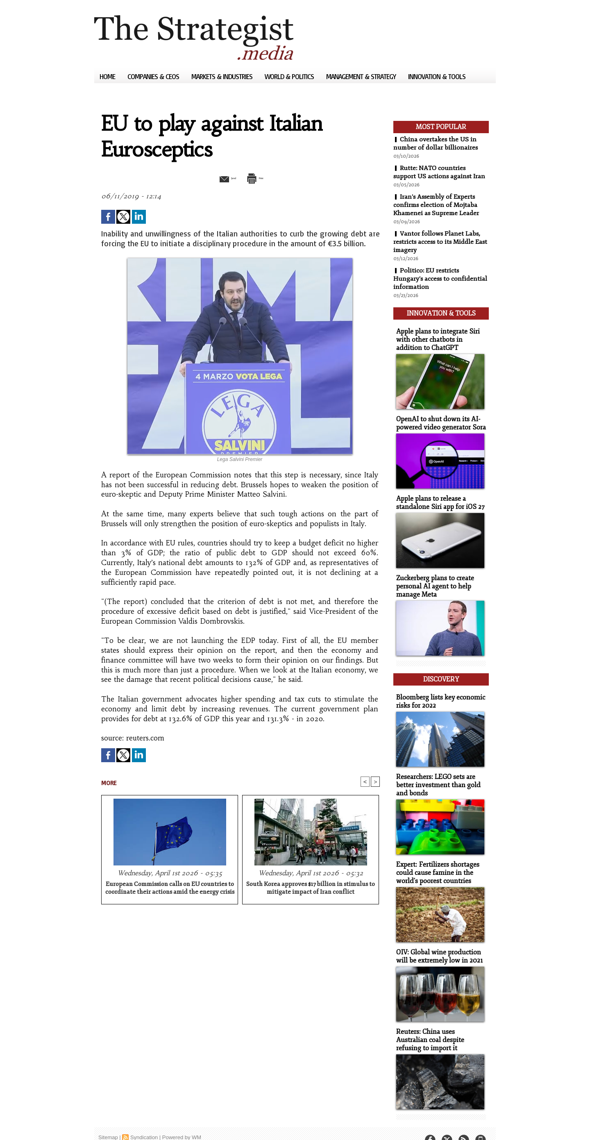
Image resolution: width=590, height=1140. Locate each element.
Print (261, 177)
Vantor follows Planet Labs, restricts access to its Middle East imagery (437, 241)
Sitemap (108, 1121)
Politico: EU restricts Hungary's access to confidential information (440, 278)
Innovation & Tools (436, 76)
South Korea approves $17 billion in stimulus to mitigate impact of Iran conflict (310, 889)
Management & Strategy (361, 76)
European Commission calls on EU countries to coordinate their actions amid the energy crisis (169, 889)
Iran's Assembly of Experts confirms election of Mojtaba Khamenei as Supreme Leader (437, 205)
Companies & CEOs (154, 76)
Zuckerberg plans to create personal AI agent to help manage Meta (433, 579)
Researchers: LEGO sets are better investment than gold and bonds (435, 773)
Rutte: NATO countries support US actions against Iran (439, 172)
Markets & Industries (222, 76)
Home (108, 76)
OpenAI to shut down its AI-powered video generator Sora (438, 418)
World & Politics (290, 76)
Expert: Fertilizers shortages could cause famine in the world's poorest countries (435, 859)
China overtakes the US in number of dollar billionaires (436, 143)
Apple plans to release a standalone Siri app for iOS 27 (437, 497)
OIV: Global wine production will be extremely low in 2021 (436, 942)
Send (220, 177)
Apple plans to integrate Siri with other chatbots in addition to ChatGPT (439, 335)
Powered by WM (181, 1121)
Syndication (144, 1121)
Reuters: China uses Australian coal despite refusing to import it (439, 1024)
